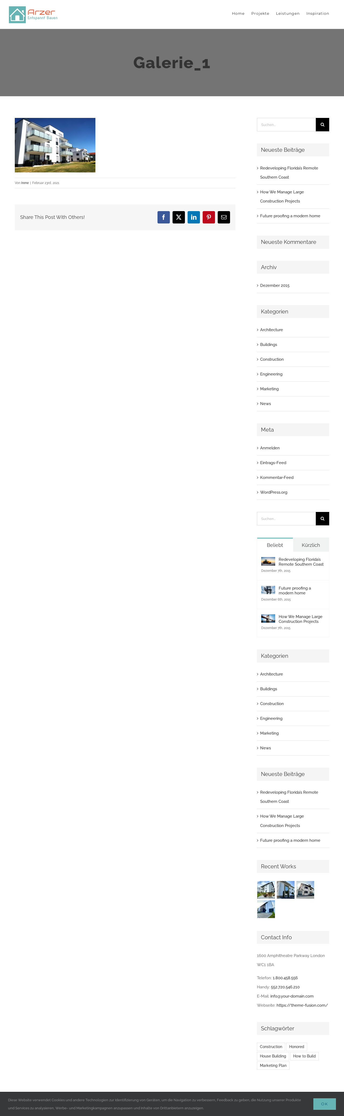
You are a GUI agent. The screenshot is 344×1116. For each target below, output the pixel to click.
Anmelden (270, 448)
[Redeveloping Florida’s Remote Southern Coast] (268, 561)
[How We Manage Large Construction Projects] (268, 618)
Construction (272, 359)
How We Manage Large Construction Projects (300, 619)
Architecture (271, 329)
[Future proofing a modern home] (268, 590)
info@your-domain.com (292, 996)
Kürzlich (311, 545)
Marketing (269, 389)
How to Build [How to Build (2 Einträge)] (304, 1056)
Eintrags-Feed (273, 462)
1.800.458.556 (285, 978)
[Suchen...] (286, 124)
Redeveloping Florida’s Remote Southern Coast (301, 562)
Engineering (271, 374)
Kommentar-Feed (276, 477)
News (265, 403)
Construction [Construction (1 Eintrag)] (271, 1047)
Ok (324, 1103)
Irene (25, 183)
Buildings (268, 344)
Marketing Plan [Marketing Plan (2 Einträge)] (273, 1065)
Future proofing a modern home (290, 216)
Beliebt (275, 545)
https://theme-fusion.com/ (302, 1005)
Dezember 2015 (274, 285)
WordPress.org (273, 492)
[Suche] (322, 124)
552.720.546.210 (285, 987)
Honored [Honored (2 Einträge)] (296, 1047)
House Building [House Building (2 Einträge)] (273, 1056)
